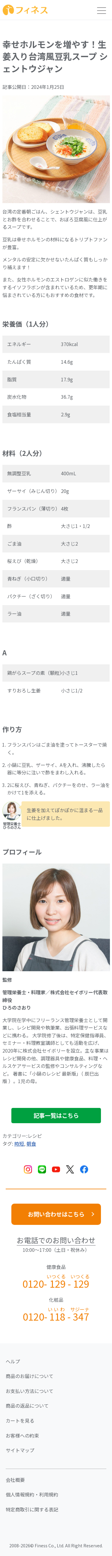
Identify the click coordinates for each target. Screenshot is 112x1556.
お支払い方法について (29, 1390)
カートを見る (20, 1420)
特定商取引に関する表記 (32, 1509)
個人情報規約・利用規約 (32, 1494)
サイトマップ (20, 1450)
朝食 (31, 1143)
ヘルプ (13, 1361)
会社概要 (15, 1479)
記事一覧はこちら (56, 1115)
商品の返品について (27, 1405)
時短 (19, 1143)
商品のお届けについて (29, 1376)
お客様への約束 (22, 1435)
